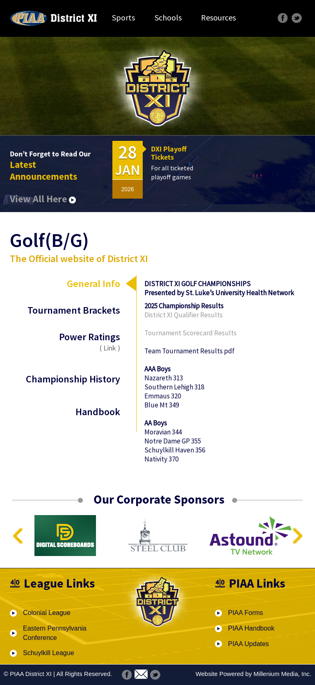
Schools (168, 17)
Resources (218, 17)
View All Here (43, 198)
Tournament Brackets (73, 310)
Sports (123, 17)
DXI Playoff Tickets (169, 153)
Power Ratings (73, 341)
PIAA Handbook (251, 628)
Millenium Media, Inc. (282, 673)
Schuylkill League (48, 652)
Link (109, 348)
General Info (93, 283)
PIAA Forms (245, 612)
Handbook (97, 411)
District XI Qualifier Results (183, 314)
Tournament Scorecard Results (190, 332)
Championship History (73, 379)
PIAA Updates (248, 643)
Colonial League (47, 612)
